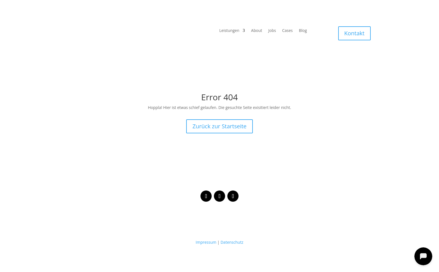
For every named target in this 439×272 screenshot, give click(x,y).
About (256, 31)
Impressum (206, 242)
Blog (303, 31)
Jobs (272, 31)
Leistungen (229, 31)
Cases (287, 31)
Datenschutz (232, 242)
